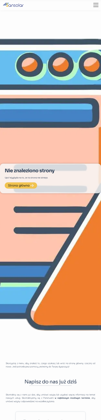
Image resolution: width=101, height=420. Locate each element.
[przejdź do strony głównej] (44, 5)
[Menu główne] (96, 5)
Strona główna (21, 185)
